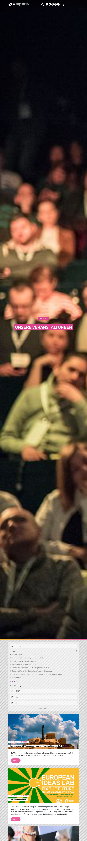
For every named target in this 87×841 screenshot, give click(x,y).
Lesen (17, 760)
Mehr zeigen (43, 708)
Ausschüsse (17, 678)
